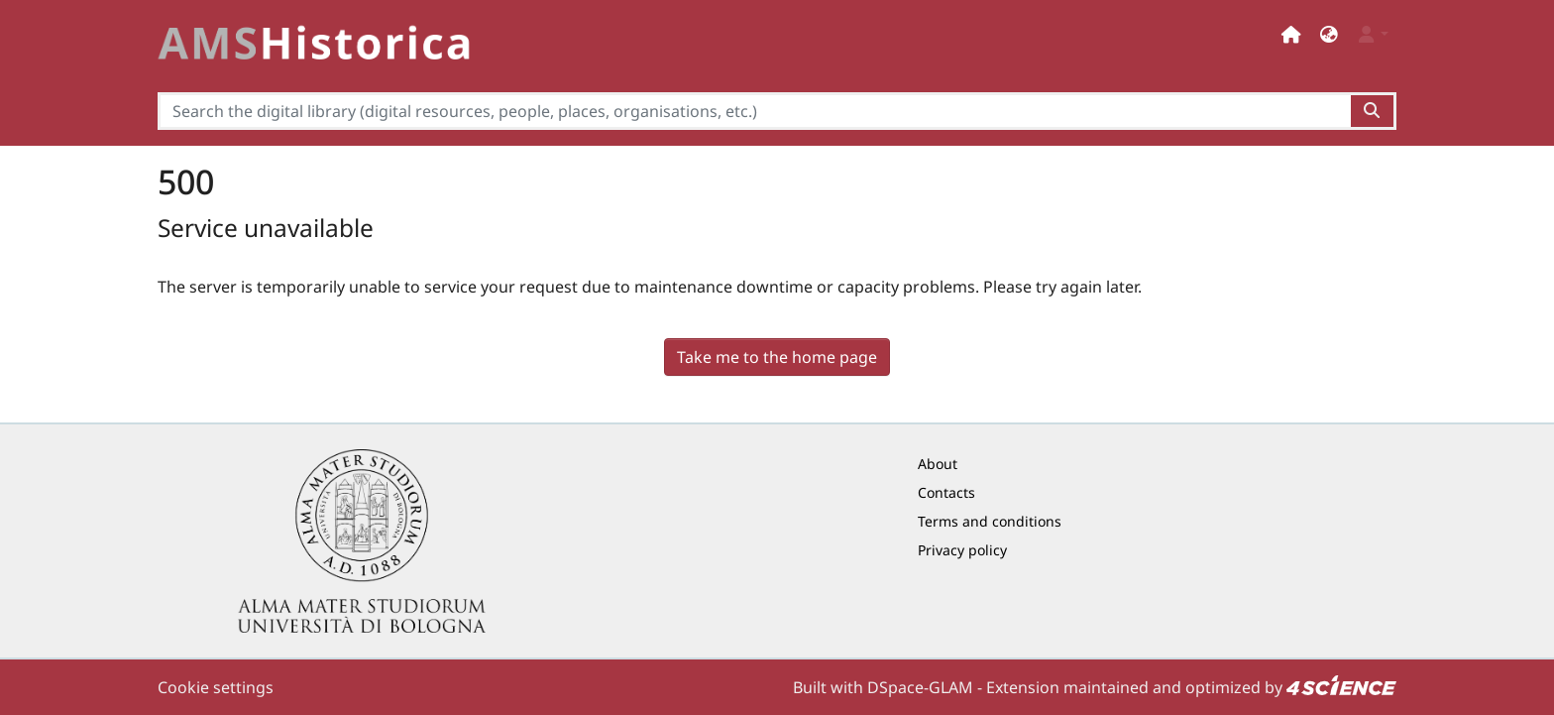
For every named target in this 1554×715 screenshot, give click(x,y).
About (937, 463)
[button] (1329, 34)
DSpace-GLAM (920, 687)
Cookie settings (216, 687)
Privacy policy (962, 549)
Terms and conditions (989, 521)
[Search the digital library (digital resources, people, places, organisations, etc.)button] (1373, 111)
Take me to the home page (777, 357)
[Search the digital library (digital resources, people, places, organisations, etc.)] (754, 111)
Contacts (946, 492)
